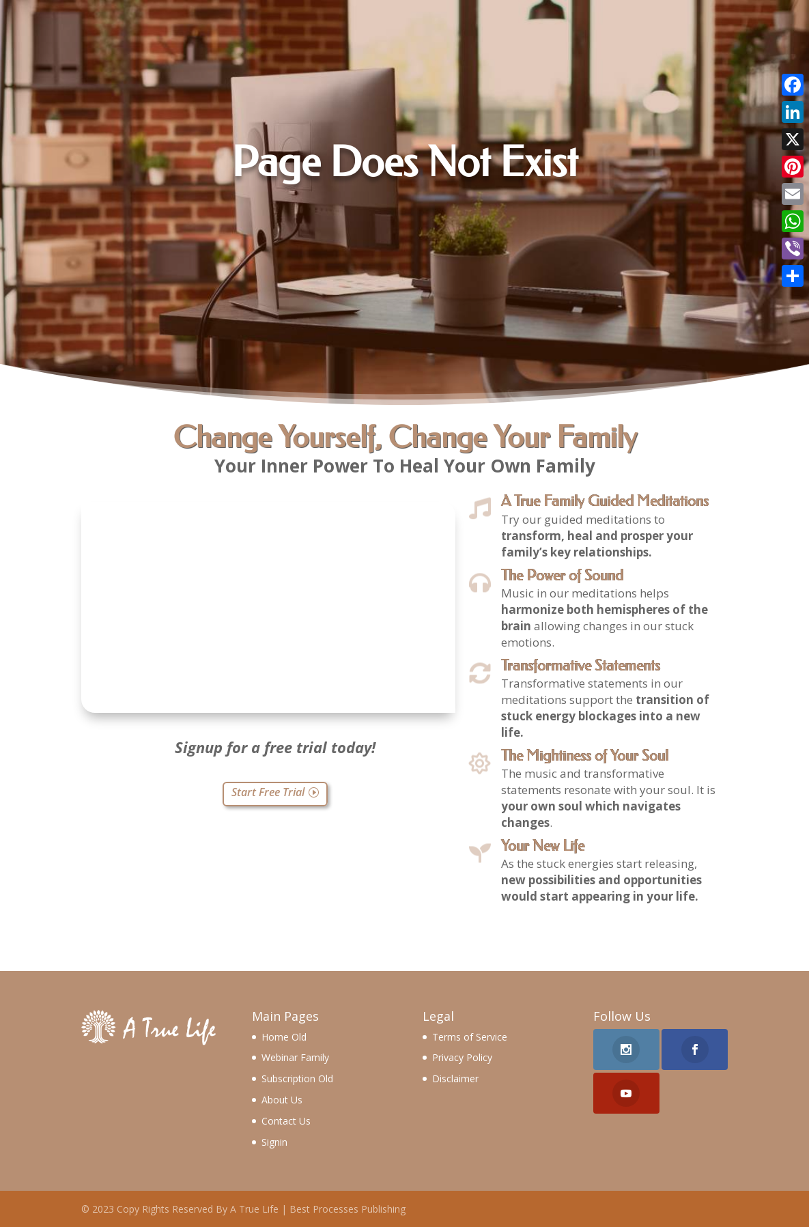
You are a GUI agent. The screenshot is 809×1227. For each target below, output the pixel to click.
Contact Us (286, 1120)
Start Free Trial (267, 792)
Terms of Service (469, 1036)
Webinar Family (295, 1057)
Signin (274, 1142)
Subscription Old (297, 1078)
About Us (281, 1099)
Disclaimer (455, 1078)
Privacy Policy (462, 1057)
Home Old (284, 1036)
